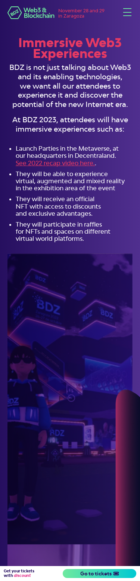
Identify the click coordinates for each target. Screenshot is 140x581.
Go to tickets (99, 574)
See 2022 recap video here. (55, 163)
